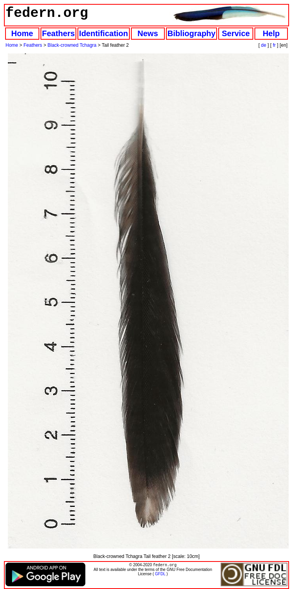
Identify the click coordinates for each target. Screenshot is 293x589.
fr (274, 45)
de (263, 45)
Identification (103, 33)
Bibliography (192, 33)
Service (236, 33)
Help (271, 33)
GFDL (160, 574)
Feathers (58, 33)
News (148, 33)
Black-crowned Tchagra (72, 45)
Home (22, 33)
